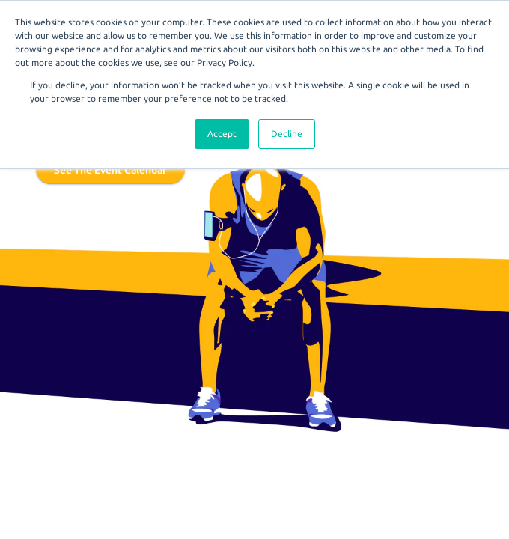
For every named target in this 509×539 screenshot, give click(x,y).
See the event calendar (110, 170)
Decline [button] (286, 133)
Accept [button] (222, 133)
